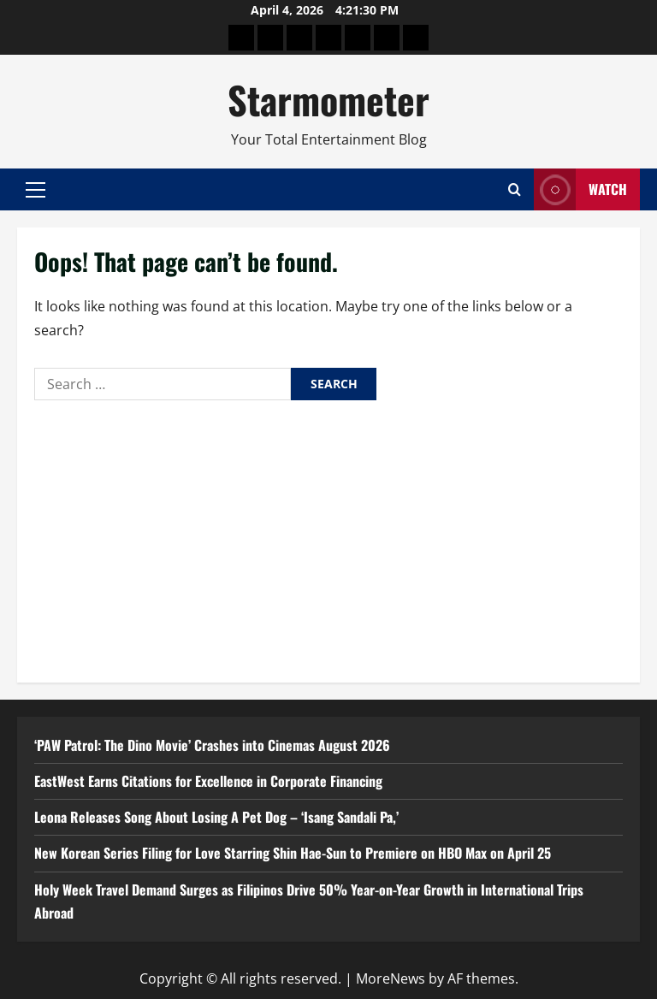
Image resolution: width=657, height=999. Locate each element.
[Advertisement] (328, 537)
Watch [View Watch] (580, 189)
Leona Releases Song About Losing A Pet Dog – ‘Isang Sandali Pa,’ (216, 817)
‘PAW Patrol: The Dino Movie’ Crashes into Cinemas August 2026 (212, 745)
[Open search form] (514, 189)
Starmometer (328, 99)
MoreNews (390, 978)
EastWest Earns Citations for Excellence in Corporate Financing (208, 781)
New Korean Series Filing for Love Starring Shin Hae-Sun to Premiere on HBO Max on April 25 (292, 852)
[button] (35, 190)
